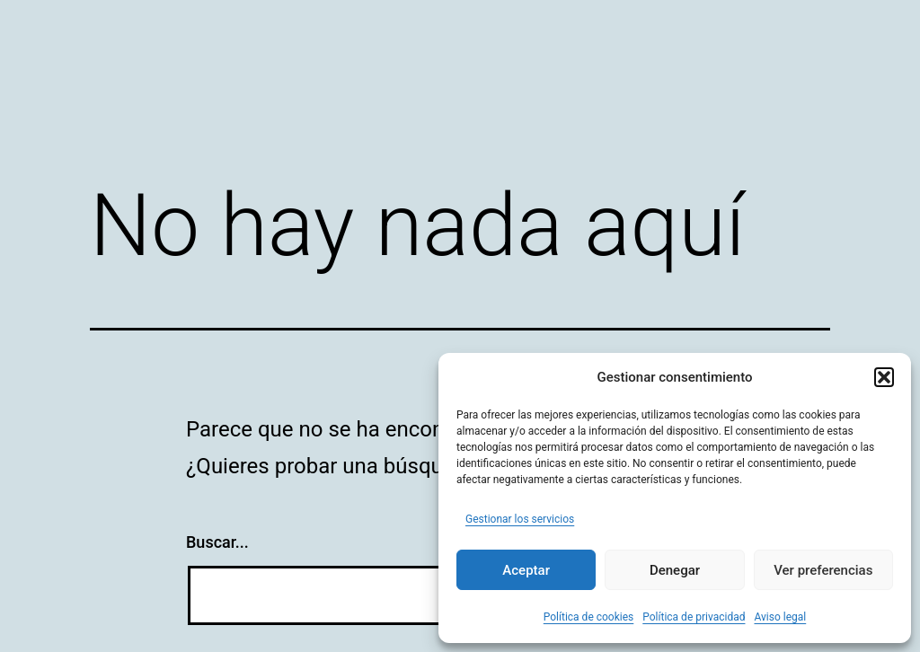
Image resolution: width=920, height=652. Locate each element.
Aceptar (526, 570)
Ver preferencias (823, 570)
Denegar (675, 570)
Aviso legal (780, 617)
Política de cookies (589, 617)
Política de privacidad (693, 617)
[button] (884, 377)
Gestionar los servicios (519, 519)
